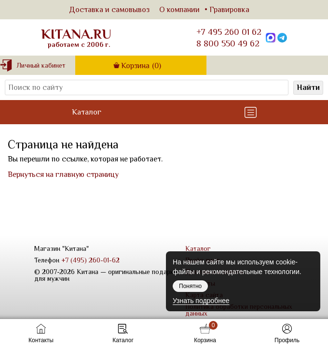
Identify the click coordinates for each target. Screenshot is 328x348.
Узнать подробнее (201, 300)
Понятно (190, 286)
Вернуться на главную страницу (63, 174)
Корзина (141, 66)
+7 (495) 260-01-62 (90, 260)
